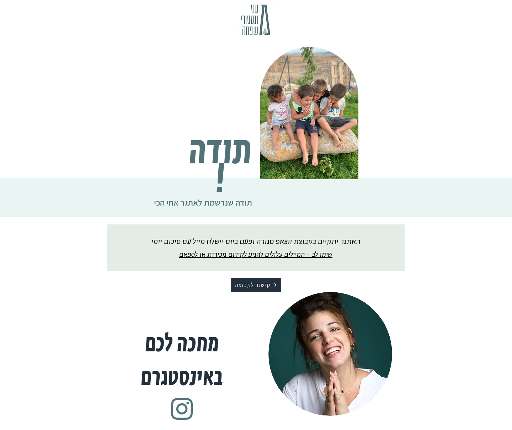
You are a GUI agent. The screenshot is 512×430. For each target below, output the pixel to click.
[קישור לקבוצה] (256, 285)
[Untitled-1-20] (181, 408)
